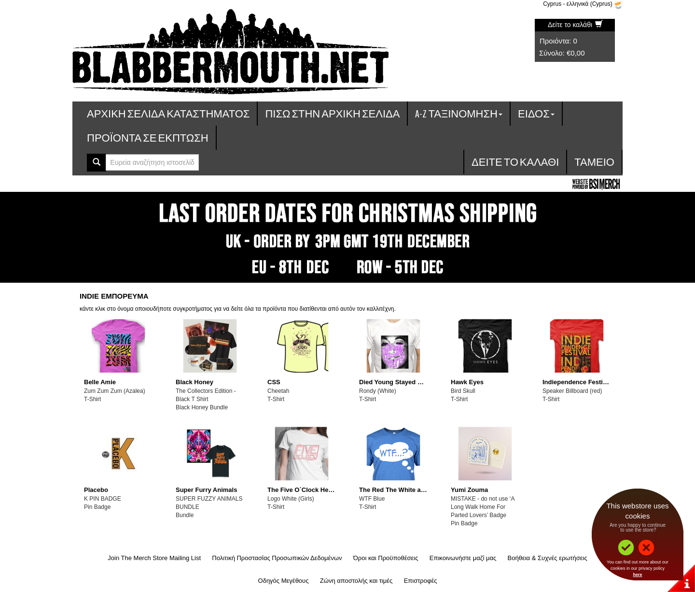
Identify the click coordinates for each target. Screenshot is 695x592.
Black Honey (194, 382)
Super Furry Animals (206, 489)
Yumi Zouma (469, 489)
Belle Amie (100, 382)
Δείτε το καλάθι (575, 25)
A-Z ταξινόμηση (458, 113)
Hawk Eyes (467, 382)
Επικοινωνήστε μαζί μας (463, 558)
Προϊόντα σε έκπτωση (147, 137)
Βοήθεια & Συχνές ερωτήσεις (547, 558)
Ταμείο (594, 162)
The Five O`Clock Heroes (304, 489)
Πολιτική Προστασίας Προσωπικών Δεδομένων (277, 558)
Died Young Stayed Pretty (397, 382)
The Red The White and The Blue (408, 489)
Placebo (96, 489)
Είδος (536, 113)
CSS (273, 382)
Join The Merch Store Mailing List (154, 558)
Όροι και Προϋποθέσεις (385, 558)
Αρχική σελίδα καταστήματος (168, 113)
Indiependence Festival (577, 382)
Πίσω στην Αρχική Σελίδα (332, 113)
